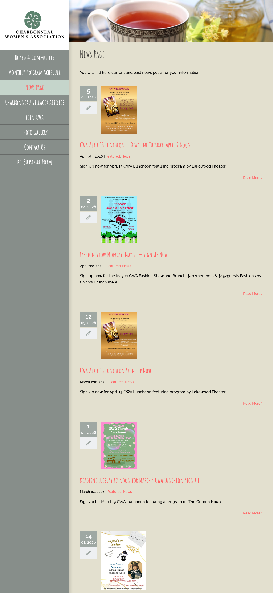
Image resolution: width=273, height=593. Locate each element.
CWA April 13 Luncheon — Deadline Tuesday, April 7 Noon (135, 144)
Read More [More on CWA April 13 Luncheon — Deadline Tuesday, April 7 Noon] (251, 178)
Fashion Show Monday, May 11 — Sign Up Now (124, 254)
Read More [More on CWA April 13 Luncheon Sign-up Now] (251, 403)
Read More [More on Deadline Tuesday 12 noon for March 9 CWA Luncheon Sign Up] (251, 513)
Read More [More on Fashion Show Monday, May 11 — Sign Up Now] (251, 294)
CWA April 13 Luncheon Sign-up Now (115, 370)
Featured (113, 156)
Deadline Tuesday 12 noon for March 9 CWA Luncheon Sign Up (140, 480)
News (125, 156)
